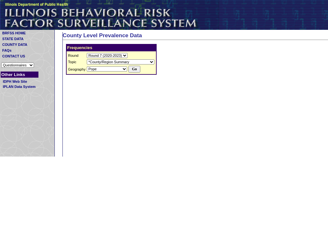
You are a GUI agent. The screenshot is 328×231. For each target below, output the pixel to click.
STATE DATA (12, 39)
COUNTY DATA (14, 45)
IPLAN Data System (19, 87)
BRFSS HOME (19, 33)
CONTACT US (19, 56)
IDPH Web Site (14, 81)
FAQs (17, 50)
